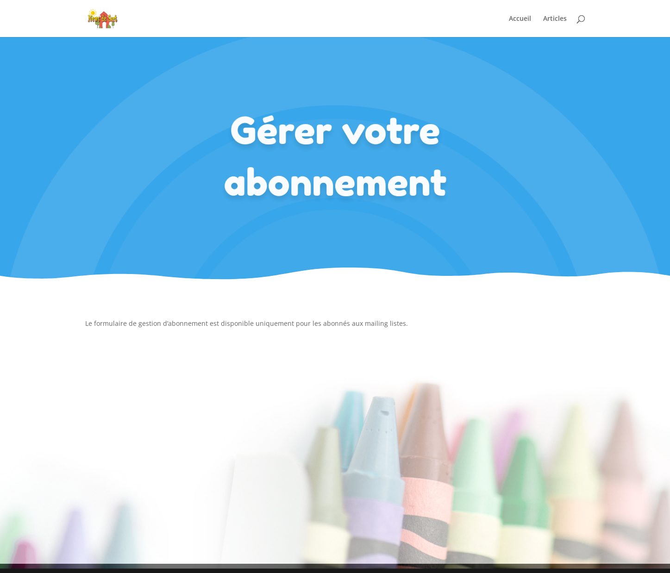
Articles (555, 19)
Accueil (520, 19)
